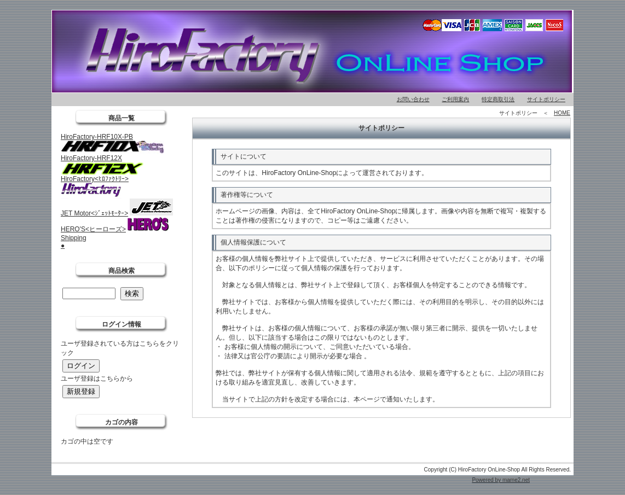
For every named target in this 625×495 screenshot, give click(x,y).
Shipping (73, 238)
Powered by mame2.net (501, 480)
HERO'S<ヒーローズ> (93, 229)
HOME (562, 113)
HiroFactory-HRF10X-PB (97, 137)
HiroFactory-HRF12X (91, 158)
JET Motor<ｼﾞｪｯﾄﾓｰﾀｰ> (94, 213)
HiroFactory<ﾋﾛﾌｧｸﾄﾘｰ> (95, 179)
